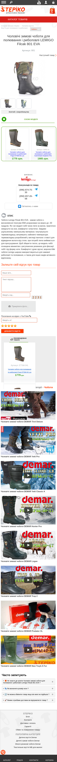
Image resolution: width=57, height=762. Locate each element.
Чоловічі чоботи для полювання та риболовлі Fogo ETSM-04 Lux (17, 154)
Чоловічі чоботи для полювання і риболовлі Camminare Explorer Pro (43, 154)
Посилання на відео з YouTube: (16, 316)
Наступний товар (47, 55)
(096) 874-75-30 (26, 191)
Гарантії (28, 726)
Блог (28, 717)
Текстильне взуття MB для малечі (28, 747)
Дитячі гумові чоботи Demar (28, 741)
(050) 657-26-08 (26, 197)
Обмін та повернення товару (28, 730)
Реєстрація (53, 2)
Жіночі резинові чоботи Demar (28, 744)
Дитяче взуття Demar (28, 737)
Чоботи (35, 29)
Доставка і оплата (27, 723)
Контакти (28, 720)
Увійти (46, 2)
